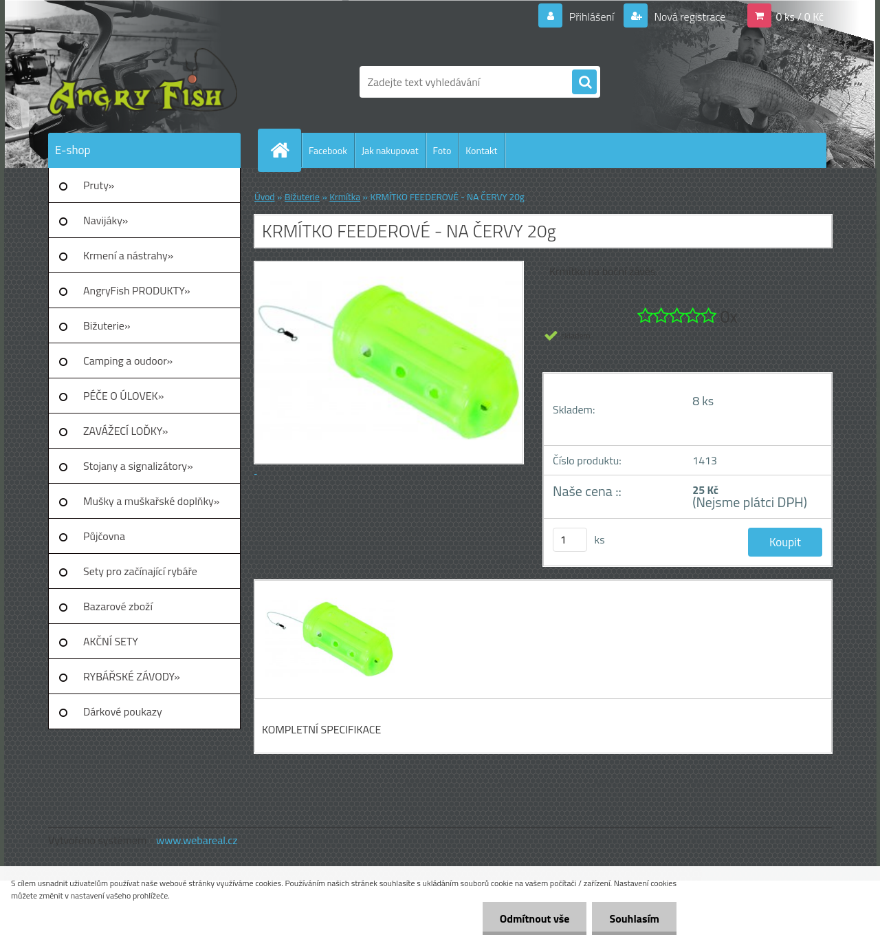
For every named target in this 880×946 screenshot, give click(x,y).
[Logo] (142, 81)
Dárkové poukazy (122, 711)
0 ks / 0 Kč (800, 16)
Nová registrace (689, 16)
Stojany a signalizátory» (138, 466)
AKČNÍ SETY (110, 641)
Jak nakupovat (390, 150)
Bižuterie (302, 197)
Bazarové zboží (118, 606)
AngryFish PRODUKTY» (136, 290)
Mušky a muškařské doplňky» (151, 501)
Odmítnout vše (535, 918)
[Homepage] (285, 150)
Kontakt (481, 150)
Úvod (264, 197)
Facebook (328, 150)
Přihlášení (591, 16)
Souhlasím (634, 918)
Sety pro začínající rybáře (140, 571)
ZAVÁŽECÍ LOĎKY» (125, 430)
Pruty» (99, 185)
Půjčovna (104, 536)
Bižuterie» (107, 325)
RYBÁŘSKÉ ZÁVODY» (131, 676)
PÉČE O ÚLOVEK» (123, 395)
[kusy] (570, 540)
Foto (442, 150)
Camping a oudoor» (128, 360)
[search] (584, 82)
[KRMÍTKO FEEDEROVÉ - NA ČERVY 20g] (328, 593)
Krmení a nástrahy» (128, 255)
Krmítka (344, 197)
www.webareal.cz (197, 840)
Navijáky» (106, 220)
